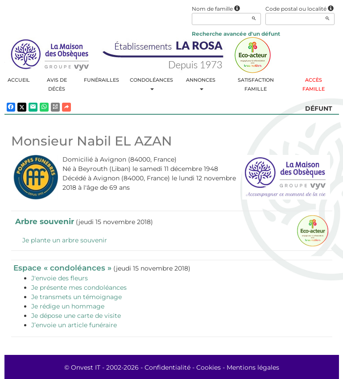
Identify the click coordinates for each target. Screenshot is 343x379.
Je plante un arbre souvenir (64, 240)
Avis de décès (57, 84)
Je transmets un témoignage (76, 297)
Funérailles (101, 80)
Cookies (208, 367)
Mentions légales (253, 367)
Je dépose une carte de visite (76, 316)
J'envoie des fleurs (59, 278)
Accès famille (313, 84)
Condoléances (151, 83)
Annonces (200, 83)
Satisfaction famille (256, 84)
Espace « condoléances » (62, 267)
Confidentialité (167, 367)
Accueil (19, 80)
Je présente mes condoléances (79, 287)
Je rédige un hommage (67, 306)
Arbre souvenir (44, 221)
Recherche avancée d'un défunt (236, 33)
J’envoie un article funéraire (74, 325)
